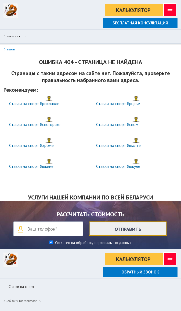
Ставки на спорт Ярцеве (118, 103)
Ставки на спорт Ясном (117, 124)
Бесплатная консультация (140, 22)
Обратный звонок (140, 272)
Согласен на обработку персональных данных (92, 242)
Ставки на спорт (15, 36)
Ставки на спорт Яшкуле (118, 166)
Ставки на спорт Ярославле (34, 103)
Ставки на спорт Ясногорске (34, 124)
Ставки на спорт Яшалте (118, 145)
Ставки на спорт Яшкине (31, 166)
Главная (9, 49)
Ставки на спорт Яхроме (31, 145)
